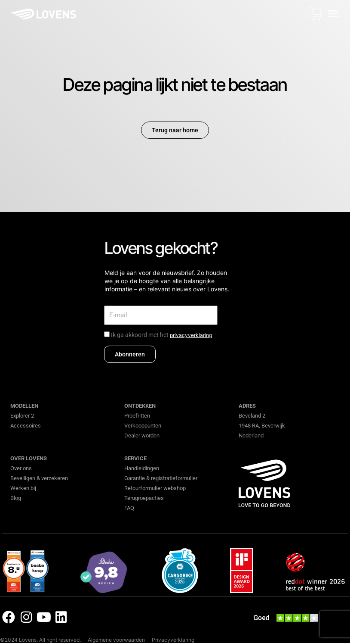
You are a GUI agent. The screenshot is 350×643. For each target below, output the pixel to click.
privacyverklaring (191, 335)
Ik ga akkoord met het (161, 334)
